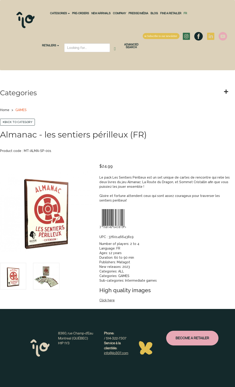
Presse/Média (138, 13)
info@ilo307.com (116, 353)
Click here (107, 300)
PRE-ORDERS (80, 13)
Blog (154, 13)
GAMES (21, 110)
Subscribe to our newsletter (161, 36)
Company (119, 13)
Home (4, 110)
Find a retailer (170, 13)
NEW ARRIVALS (101, 13)
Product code (10, 151)
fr (185, 13)
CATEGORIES (60, 13)
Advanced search (131, 46)
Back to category (17, 122)
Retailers (50, 45)
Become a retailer (192, 338)
